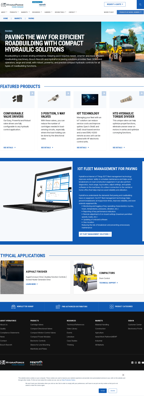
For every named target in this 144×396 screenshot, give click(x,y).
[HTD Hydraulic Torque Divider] (127, 126)
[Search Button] (140, 4)
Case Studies (72, 346)
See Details (9, 148)
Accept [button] (103, 391)
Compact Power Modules (40, 342)
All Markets (99, 350)
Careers (47, 12)
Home (5, 18)
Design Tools (59, 12)
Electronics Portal (135, 334)
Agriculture (99, 338)
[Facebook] (139, 368)
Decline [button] (113, 391)
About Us (3, 330)
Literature (70, 342)
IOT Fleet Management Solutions (95, 239)
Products (13, 12)
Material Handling (102, 330)
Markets (24, 12)
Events (69, 338)
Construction (100, 334)
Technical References (75, 330)
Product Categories (121, 312)
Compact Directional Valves (41, 334)
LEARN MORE (32, 289)
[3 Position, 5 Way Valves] (54, 126)
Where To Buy (108, 12)
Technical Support (108, 288)
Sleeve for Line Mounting (40, 350)
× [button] (123, 375)
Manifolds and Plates (38, 354)
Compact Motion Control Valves (43, 338)
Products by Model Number (130, 12)
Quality (2, 334)
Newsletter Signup (22, 312)
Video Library (72, 334)
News (2, 342)
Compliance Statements (9, 338)
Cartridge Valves (36, 330)
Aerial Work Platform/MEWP (106, 342)
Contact (72, 12)
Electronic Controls (37, 346)
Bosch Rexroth (6, 350)
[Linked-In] (132, 368)
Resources (36, 12)
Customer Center (135, 330)
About (3, 12)
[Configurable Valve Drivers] (17, 126)
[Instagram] (136, 368)
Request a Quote (111, 4)
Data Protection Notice (68, 380)
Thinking (70, 350)
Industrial (98, 346)
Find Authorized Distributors (71, 312)
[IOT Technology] (90, 126)
